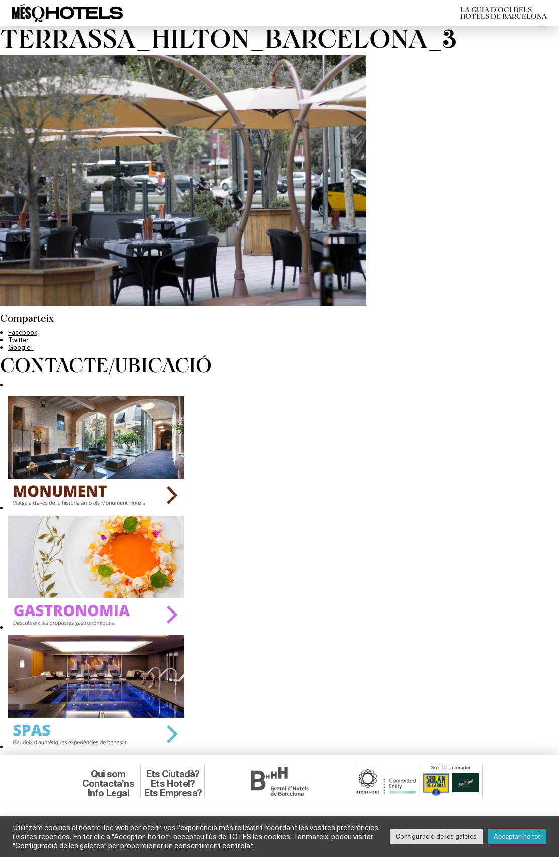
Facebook (22, 332)
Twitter (18, 339)
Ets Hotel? (172, 783)
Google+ (21, 347)
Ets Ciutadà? (172, 774)
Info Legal (108, 793)
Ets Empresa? (173, 793)
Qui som (108, 774)
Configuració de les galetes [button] (436, 836)
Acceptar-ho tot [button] (517, 836)
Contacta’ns (108, 783)
